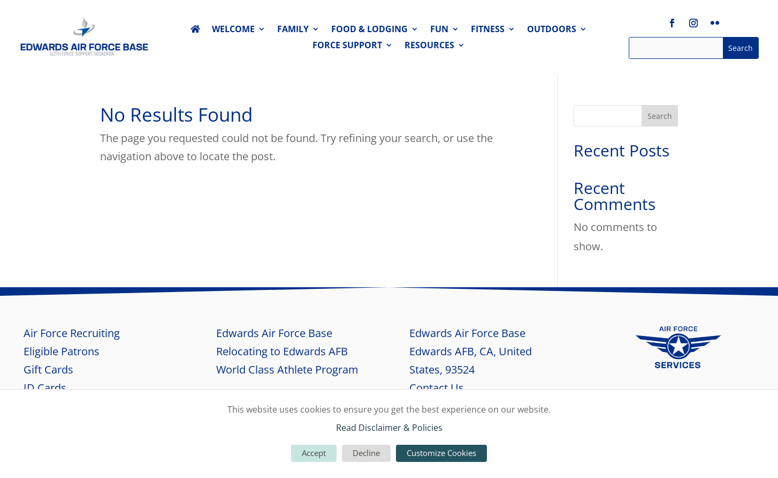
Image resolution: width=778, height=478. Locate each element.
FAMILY (293, 30)
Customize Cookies (441, 452)
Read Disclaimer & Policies (389, 428)
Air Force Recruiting (72, 333)
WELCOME (233, 30)
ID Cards (45, 387)
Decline (366, 452)
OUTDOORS (551, 30)
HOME (195, 31)
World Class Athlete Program (287, 369)
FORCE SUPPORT (347, 46)
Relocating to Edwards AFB (282, 351)
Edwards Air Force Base (274, 333)
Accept (314, 452)
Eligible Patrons (62, 351)
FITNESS (488, 30)
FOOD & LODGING (369, 30)
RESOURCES (429, 46)
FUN (439, 30)
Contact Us (436, 387)
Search (659, 116)
